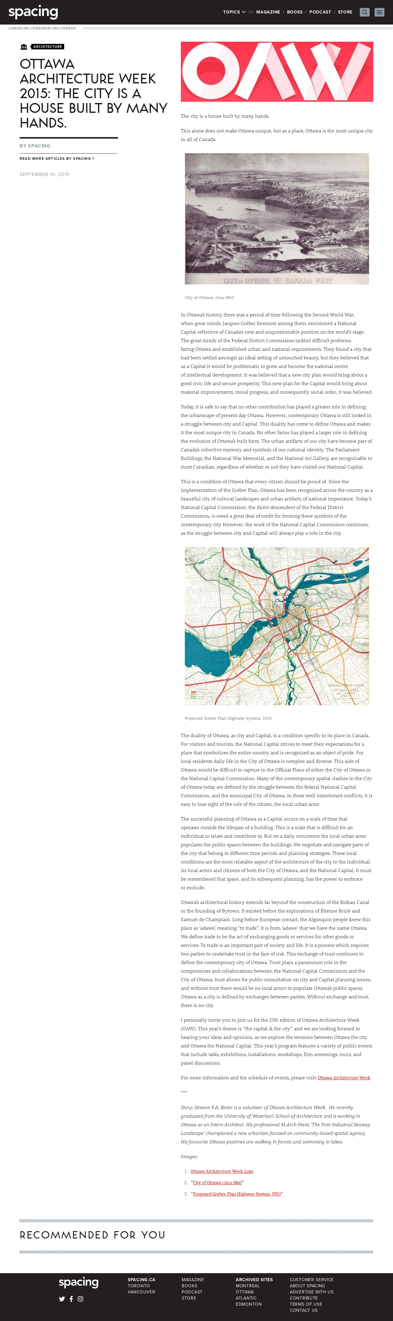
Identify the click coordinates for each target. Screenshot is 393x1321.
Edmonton (249, 1304)
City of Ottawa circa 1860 (217, 1182)
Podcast (320, 12)
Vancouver (141, 1292)
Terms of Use (306, 1304)
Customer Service (312, 1280)
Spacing (39, 145)
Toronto (139, 1286)
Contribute (304, 1298)
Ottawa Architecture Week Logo (222, 1171)
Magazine (268, 12)
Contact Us (304, 1310)
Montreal (248, 1286)
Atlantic (246, 1298)
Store (345, 12)
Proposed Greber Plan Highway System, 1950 (237, 1194)
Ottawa (245, 1292)
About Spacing (307, 1286)
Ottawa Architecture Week (344, 1078)
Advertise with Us (312, 1292)
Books (295, 12)
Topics (234, 12)
